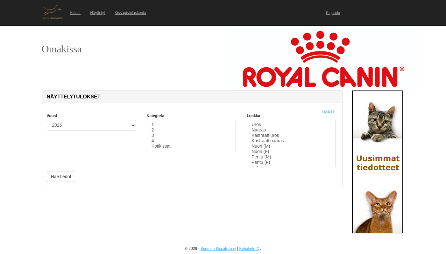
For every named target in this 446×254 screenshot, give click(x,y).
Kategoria (155, 116)
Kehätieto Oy (250, 248)
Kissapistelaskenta (130, 12)
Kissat (75, 12)
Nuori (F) (291, 151)
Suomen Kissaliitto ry (218, 248)
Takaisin (328, 111)
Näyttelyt (97, 12)
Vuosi (52, 116)
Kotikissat (191, 146)
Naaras (291, 130)
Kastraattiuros (291, 135)
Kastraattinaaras (291, 141)
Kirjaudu (333, 12)
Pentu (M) (291, 157)
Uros (291, 124)
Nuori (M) (291, 146)
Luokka (253, 116)
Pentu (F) (291, 162)
